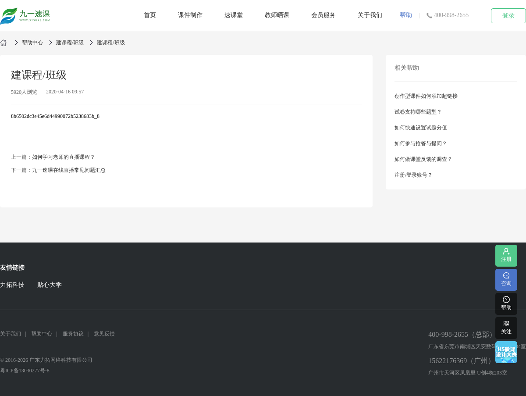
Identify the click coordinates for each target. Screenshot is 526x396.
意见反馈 (104, 334)
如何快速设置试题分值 (420, 128)
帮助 (406, 15)
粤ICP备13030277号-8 (25, 370)
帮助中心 (32, 42)
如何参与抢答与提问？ (420, 143)
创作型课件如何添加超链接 (426, 96)
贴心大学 (49, 285)
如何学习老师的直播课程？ (63, 157)
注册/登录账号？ (413, 175)
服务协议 (73, 334)
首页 (150, 15)
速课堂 (233, 15)
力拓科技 (12, 285)
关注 (506, 327)
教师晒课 (277, 15)
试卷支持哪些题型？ (418, 112)
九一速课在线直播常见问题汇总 (69, 170)
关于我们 (370, 15)
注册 (506, 254)
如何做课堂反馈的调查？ (423, 159)
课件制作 (190, 15)
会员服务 (323, 15)
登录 (508, 15)
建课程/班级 (70, 42)
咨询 (506, 278)
